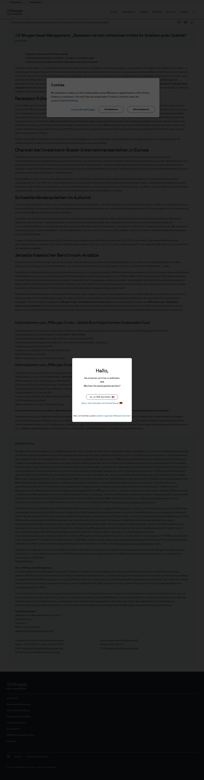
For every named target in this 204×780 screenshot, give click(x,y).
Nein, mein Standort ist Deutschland (102, 403)
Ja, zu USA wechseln (102, 397)
